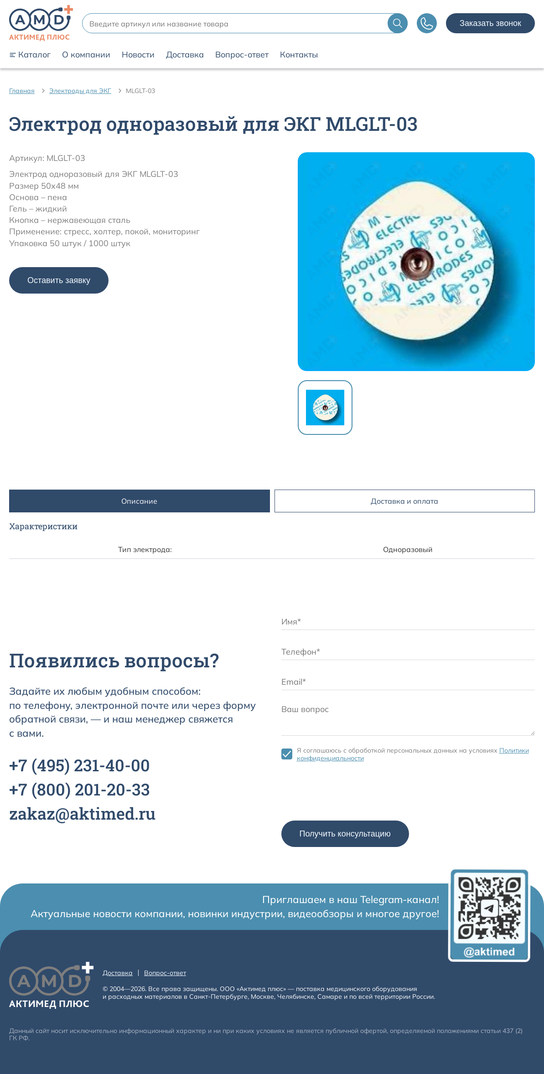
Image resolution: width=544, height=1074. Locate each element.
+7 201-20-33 (79, 789)
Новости (138, 55)
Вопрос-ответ (242, 55)
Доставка (185, 55)
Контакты (299, 55)
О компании (86, 55)
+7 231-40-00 (79, 765)
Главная (22, 91)
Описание (139, 501)
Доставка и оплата (404, 501)
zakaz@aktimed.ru (82, 813)
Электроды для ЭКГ (80, 91)
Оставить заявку (58, 280)
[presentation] (350, 793)
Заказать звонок (490, 23)
